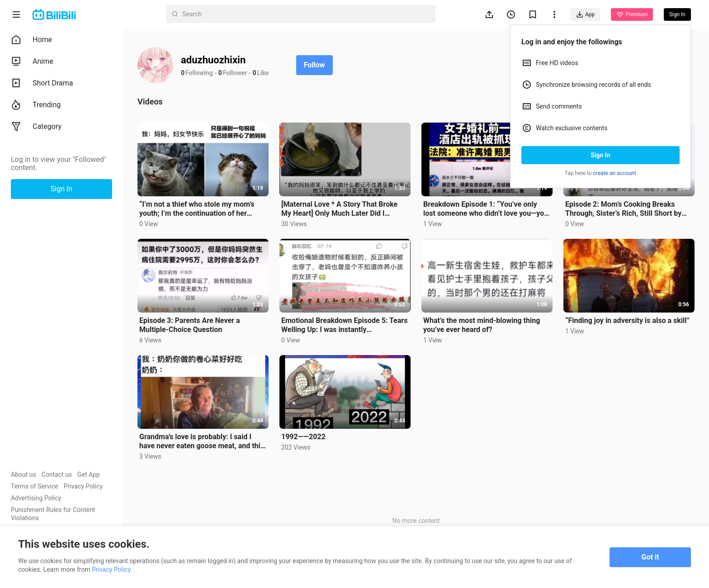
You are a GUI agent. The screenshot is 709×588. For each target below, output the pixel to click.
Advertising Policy (36, 498)
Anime (32, 61)
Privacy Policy (83, 486)
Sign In (600, 155)
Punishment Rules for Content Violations (53, 514)
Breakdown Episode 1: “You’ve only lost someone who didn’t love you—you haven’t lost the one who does (485, 209)
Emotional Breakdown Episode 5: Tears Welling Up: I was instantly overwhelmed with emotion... (344, 325)
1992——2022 (303, 436)
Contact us (57, 474)
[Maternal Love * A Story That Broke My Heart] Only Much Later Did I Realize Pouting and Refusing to (339, 209)
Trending (36, 105)
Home (31, 39)
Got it (650, 557)
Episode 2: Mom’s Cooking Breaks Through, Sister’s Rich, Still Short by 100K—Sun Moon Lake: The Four (623, 209)
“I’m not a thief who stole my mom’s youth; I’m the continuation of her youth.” (197, 209)
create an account (615, 173)
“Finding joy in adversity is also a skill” (627, 320)
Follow (314, 65)
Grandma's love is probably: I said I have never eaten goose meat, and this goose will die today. (201, 441)
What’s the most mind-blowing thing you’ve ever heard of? (481, 325)
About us (23, 474)
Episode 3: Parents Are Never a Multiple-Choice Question (189, 325)
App (585, 14)
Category (36, 126)
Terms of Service (34, 486)
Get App (88, 474)
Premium (631, 14)
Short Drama (42, 83)
